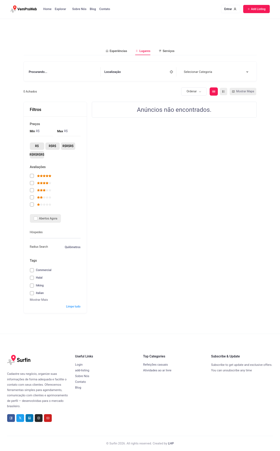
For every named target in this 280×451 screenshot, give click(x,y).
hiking (40, 285)
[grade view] (214, 91)
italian (40, 293)
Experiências (116, 51)
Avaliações (38, 167)
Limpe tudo (73, 306)
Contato (104, 9)
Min (32, 131)
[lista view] (223, 91)
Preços (35, 124)
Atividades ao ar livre (157, 370)
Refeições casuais (155, 364)
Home (47, 9)
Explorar (60, 9)
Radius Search (39, 246)
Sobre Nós (79, 9)
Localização (112, 72)
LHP (171, 443)
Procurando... (38, 72)
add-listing (82, 370)
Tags (33, 260)
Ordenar (192, 91)
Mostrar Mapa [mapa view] (243, 91)
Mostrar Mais (39, 300)
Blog (93, 9)
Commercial (44, 270)
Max (60, 131)
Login (79, 364)
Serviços (166, 51)
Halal (39, 277)
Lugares (142, 51)
